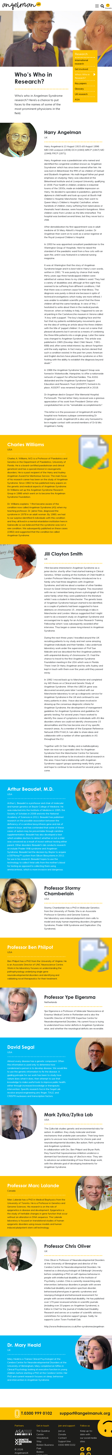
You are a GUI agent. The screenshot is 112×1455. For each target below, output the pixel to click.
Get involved (81, 70)
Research (81, 55)
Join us (61, 1432)
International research (81, 63)
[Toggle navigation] (97, 6)
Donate (62, 1435)
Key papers (81, 84)
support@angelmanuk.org (85, 1415)
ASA (77, 100)
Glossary (79, 89)
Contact (62, 1439)
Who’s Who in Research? (82, 77)
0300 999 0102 (38, 1415)
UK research (81, 95)
